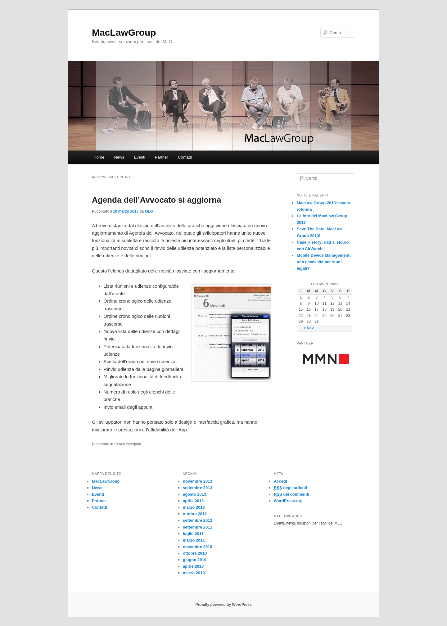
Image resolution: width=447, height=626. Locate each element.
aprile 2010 (193, 566)
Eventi (139, 157)
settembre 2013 (197, 487)
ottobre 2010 (195, 553)
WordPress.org (288, 500)
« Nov (309, 328)
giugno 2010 (194, 559)
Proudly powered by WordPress (223, 604)
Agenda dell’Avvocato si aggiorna (156, 200)
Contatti (185, 157)
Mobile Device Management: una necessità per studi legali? (324, 262)
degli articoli (290, 487)
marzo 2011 (194, 540)
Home (98, 157)
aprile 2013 (193, 500)
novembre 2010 (197, 546)
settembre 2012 (197, 520)
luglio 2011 (193, 533)
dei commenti (291, 494)
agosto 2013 (194, 494)
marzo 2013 (194, 507)
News (119, 157)
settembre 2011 (197, 527)
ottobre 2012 (195, 513)
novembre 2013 (197, 481)
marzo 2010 (194, 572)
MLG (149, 211)
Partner (161, 157)
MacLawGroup (124, 32)
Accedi (280, 481)
